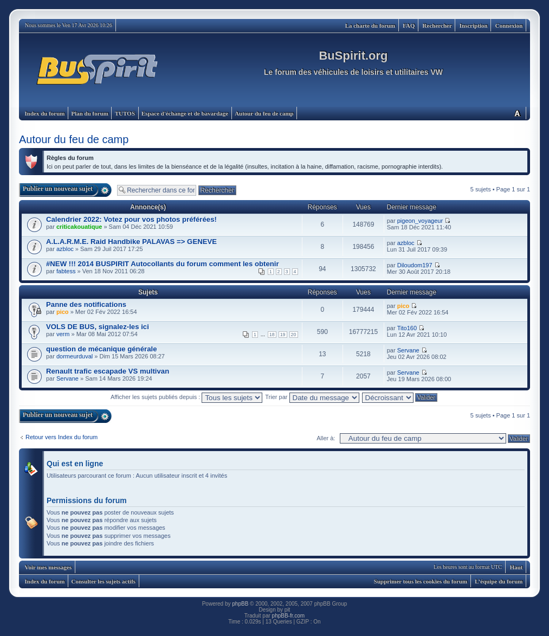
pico (62, 312)
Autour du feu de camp (264, 113)
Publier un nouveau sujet (58, 188)
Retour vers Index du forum (61, 437)
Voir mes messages (48, 567)
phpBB (240, 604)
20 (293, 334)
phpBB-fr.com (288, 616)
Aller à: (326, 438)
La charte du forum (370, 25)
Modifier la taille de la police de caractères (517, 113)
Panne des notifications (86, 304)
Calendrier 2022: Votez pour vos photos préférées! (131, 219)
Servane (408, 350)
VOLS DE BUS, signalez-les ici (97, 327)
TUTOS (125, 113)
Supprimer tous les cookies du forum (420, 581)
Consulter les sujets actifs (103, 581)
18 (272, 334)
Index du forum (45, 113)
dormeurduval (74, 356)
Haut (516, 567)
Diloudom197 (414, 265)
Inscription (474, 25)
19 (283, 334)
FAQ (409, 25)
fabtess (65, 271)
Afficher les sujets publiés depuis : (187, 397)
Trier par (312, 397)
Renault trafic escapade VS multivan (107, 371)
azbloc (65, 249)
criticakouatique (79, 226)
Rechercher (437, 25)
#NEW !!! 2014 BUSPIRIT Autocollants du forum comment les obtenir (162, 264)
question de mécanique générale (101, 349)
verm (62, 334)
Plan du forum (89, 113)
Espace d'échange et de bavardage (184, 113)
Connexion (509, 25)
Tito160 (407, 328)
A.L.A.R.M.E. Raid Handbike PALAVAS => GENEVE (131, 241)
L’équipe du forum (498, 581)
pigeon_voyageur (420, 220)
